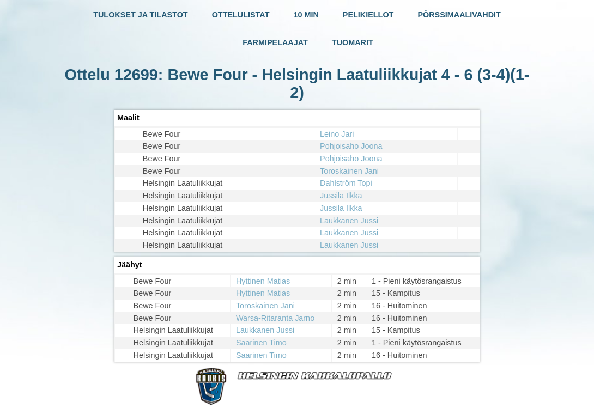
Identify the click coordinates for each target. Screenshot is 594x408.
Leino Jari (337, 134)
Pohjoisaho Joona (351, 146)
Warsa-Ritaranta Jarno (275, 318)
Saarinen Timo (261, 342)
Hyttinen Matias (263, 281)
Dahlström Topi (346, 183)
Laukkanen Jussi (349, 220)
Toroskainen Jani (349, 171)
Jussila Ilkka (341, 195)
